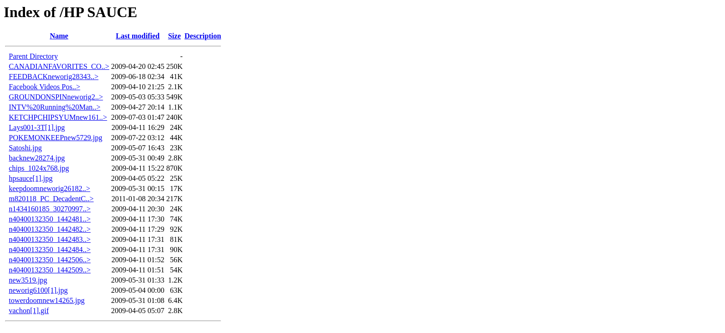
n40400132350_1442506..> (50, 260)
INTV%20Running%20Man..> (54, 107)
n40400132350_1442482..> (50, 229)
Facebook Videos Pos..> (44, 87)
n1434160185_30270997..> (50, 209)
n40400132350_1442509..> (50, 270)
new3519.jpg (28, 280)
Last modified (138, 36)
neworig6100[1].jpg (38, 290)
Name (59, 36)
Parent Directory (33, 56)
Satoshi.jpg (25, 148)
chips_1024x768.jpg (39, 168)
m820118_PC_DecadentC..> (51, 199)
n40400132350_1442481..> (50, 219)
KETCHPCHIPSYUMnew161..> (58, 117)
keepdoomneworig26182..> (49, 188)
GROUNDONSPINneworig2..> (56, 97)
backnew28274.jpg (37, 158)
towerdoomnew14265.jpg (47, 300)
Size (174, 36)
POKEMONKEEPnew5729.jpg (55, 138)
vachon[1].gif (29, 310)
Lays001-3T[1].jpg (37, 127)
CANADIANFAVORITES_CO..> (59, 66)
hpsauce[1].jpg (31, 178)
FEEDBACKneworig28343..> (53, 76)
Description (202, 36)
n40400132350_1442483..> (50, 239)
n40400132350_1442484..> (50, 249)
